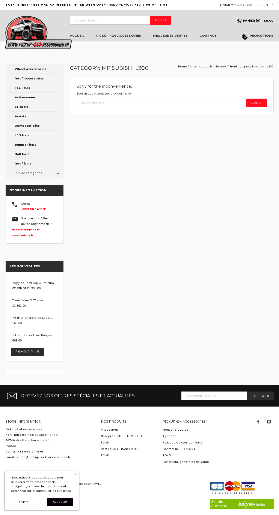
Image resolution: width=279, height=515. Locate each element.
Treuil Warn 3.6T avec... (29, 300)
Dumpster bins (27, 125)
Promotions (262, 36)
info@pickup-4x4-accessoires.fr (45, 457)
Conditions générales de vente (186, 462)
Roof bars (23, 163)
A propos (169, 436)
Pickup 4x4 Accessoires (118, 35)
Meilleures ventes (170, 35)
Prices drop (109, 430)
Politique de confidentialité (183, 442)
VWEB (97, 484)
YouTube (269, 421)
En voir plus (27, 352)
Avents (21, 116)
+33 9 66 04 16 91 (34, 209)
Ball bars (22, 154)
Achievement (26, 97)
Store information (23, 422)
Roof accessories (29, 78)
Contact (208, 35)
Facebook (258, 421)
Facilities (22, 88)
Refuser (23, 502)
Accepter (60, 502)
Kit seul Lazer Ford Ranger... (33, 335)
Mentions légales (175, 430)
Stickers (22, 106)
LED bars (22, 135)
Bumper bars (26, 144)
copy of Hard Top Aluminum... (34, 283)
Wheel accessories (30, 69)
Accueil (77, 35)
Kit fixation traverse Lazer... (32, 317)
